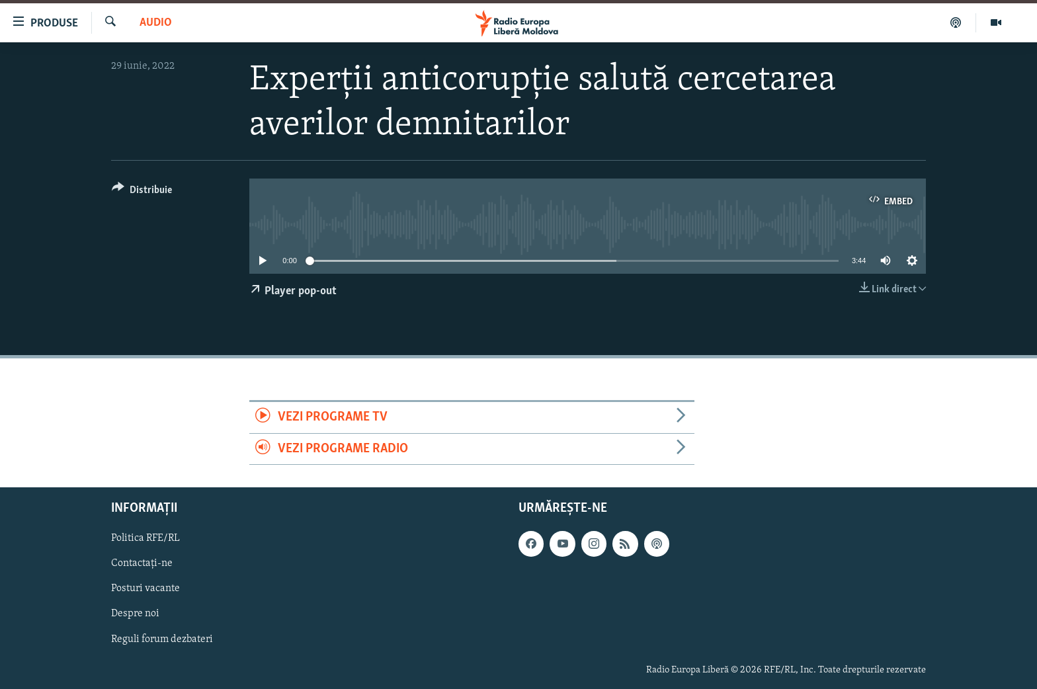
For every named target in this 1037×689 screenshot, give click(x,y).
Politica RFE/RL (145, 538)
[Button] (142, 192)
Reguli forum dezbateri (162, 638)
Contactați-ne (142, 563)
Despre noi (135, 613)
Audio (156, 23)
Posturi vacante (145, 588)
